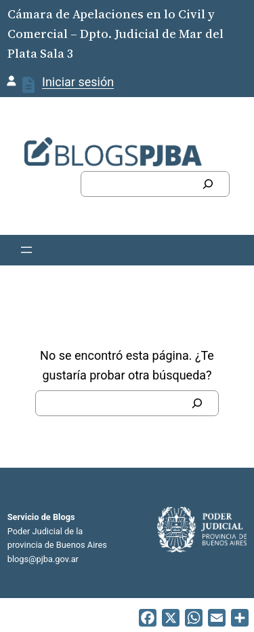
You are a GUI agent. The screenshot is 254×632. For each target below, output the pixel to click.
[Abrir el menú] (26, 250)
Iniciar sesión (78, 82)
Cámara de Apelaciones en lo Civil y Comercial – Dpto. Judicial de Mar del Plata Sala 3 (115, 33)
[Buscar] (208, 183)
